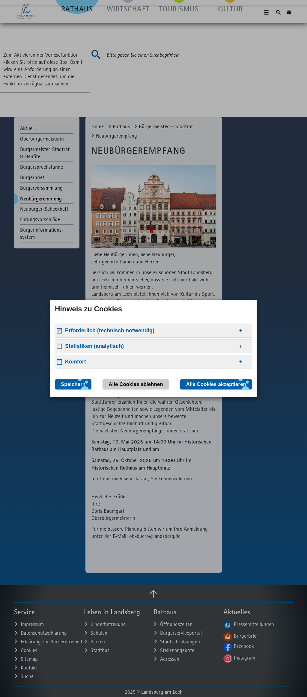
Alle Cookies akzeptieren (216, 384)
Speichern (73, 384)
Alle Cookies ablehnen (136, 384)
